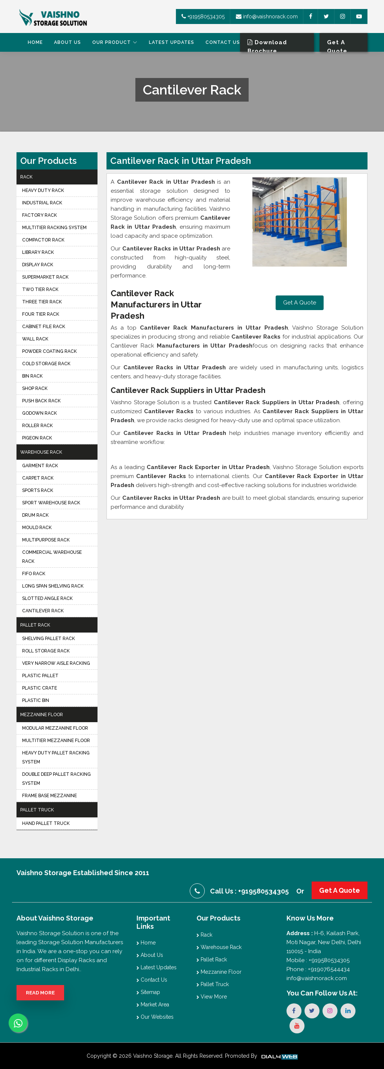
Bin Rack (32, 376)
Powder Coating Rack (49, 351)
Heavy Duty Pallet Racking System (56, 757)
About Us (67, 42)
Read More (40, 993)
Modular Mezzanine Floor (55, 728)
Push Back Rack (41, 400)
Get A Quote (299, 302)
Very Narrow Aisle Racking (56, 663)
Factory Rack (39, 215)
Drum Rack (35, 515)
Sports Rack (37, 490)
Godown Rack (39, 413)
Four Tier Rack (40, 314)
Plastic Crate (39, 688)
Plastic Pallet (40, 675)
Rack (26, 177)
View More (211, 997)
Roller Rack (37, 425)
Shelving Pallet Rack (48, 638)
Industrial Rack (42, 202)
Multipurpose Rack (46, 540)
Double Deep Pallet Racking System (56, 779)
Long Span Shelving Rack (53, 586)
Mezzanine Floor (41, 714)
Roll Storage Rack (46, 651)
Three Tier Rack (42, 301)
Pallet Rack (35, 625)
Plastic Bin (35, 700)
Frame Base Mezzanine (49, 795)
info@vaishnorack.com (267, 16)
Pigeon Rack (37, 438)
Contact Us (223, 42)
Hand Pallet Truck (46, 823)
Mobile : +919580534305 (318, 960)
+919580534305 (203, 16)
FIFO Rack (33, 573)
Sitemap (148, 992)
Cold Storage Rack (46, 363)
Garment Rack (40, 465)
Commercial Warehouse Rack (52, 557)
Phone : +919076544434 (318, 969)
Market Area (152, 1005)
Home (35, 42)
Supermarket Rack (45, 277)
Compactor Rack (43, 240)
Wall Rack (35, 339)
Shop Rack (35, 388)
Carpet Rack (38, 478)
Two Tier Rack (40, 289)
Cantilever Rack (43, 610)
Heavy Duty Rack (43, 190)
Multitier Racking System (54, 227)
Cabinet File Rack (43, 326)
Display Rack (37, 264)
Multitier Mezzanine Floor (56, 740)
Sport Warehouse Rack (51, 502)
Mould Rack (37, 527)
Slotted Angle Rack (47, 598)
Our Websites (155, 1017)
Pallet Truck (37, 810)
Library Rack (38, 252)
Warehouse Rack (41, 452)
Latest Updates (171, 42)
